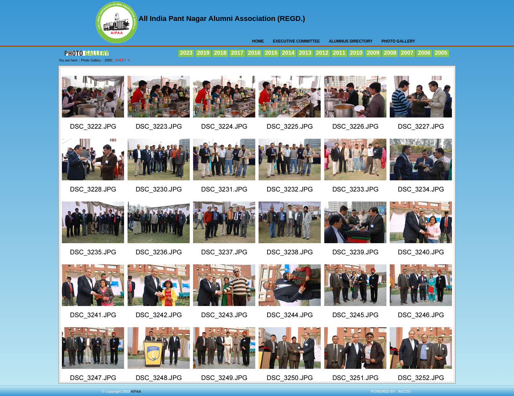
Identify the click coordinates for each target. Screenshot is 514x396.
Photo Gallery (398, 41)
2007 (407, 53)
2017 (237, 53)
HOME (258, 41)
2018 (220, 53)
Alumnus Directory (350, 41)
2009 (373, 53)
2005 (441, 53)
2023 (186, 53)
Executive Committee (296, 41)
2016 (254, 53)
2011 (339, 53)
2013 (305, 53)
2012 (322, 53)
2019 (203, 53)
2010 (356, 53)
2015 (271, 53)
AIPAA (117, 23)
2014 (288, 53)
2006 (424, 53)
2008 (390, 53)
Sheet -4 (122, 60)
